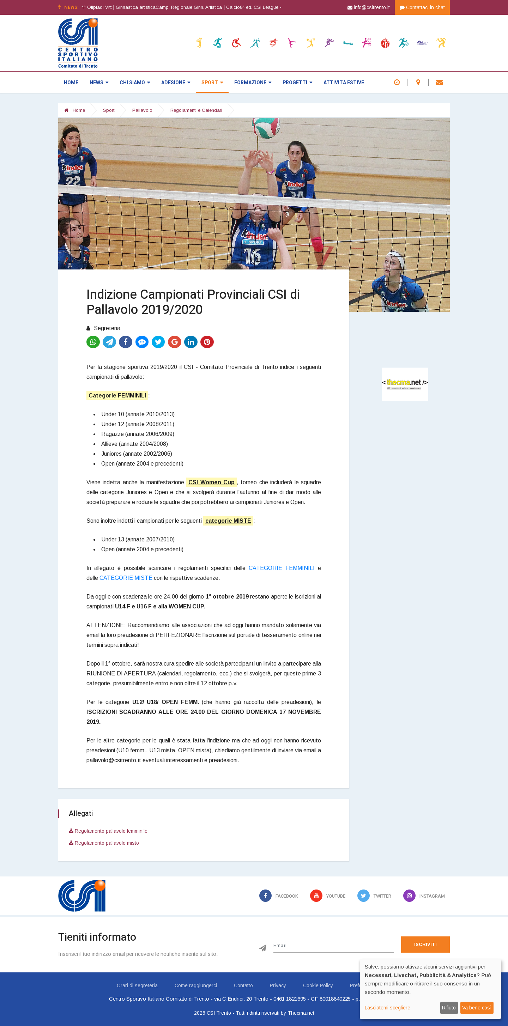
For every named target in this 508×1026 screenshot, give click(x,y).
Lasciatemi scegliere (387, 1007)
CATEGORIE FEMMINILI (282, 568)
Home (71, 82)
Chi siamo (135, 82)
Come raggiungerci (196, 985)
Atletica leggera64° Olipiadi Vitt (92, 7)
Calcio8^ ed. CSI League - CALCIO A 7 (280, 7)
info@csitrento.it (368, 7)
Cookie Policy (318, 985)
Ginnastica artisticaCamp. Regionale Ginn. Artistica (182, 7)
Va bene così (476, 1007)
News (99, 82)
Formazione (252, 82)
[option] (282, 7)
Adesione (175, 82)
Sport (212, 82)
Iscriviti (425, 944)
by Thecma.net (297, 1013)
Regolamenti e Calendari (196, 110)
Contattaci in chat (422, 7)
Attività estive (343, 82)
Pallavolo (142, 110)
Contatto (243, 985)
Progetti (297, 82)
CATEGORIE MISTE (125, 578)
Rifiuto (449, 1007)
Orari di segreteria (137, 985)
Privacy (278, 985)
